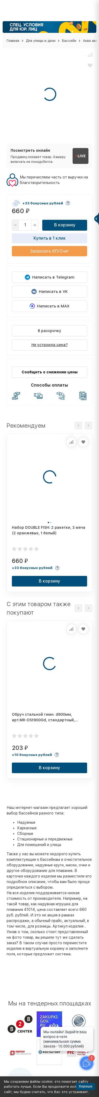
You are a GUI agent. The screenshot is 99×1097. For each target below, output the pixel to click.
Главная (13, 41)
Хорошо (85, 1086)
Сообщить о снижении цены (50, 372)
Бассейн (69, 41)
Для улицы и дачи (40, 41)
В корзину (65, 224)
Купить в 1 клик (50, 238)
